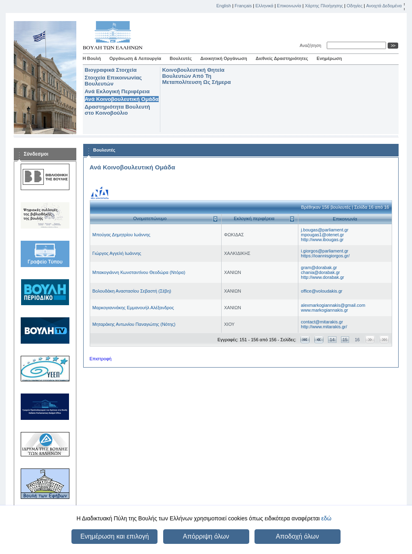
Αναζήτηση (312, 45)
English (223, 5)
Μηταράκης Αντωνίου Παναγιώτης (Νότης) (134, 324)
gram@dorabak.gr (319, 267)
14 (332, 339)
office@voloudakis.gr (321, 291)
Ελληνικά (264, 5)
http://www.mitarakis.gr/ (324, 326)
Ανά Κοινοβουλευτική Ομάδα (122, 99)
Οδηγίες (354, 5)
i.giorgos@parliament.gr (324, 250)
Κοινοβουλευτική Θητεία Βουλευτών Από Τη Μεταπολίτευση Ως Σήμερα (196, 76)
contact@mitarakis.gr (322, 321)
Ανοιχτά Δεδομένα (384, 5)
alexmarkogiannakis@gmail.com (333, 305)
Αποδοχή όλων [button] (297, 536)
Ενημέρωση (329, 58)
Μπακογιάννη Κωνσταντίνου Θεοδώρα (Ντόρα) (139, 272)
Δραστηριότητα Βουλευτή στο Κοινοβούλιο (117, 110)
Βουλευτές (181, 58)
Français (243, 5)
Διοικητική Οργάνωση (223, 58)
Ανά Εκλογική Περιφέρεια (117, 91)
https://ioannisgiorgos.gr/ (325, 255)
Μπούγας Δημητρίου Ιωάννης (122, 234)
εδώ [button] (326, 518)
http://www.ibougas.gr (322, 239)
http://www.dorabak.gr (322, 277)
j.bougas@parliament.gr (324, 229)
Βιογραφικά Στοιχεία (111, 70)
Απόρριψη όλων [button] (206, 536)
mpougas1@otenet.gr (322, 234)
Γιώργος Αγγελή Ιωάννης (117, 253)
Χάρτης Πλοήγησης (324, 5)
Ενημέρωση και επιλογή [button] (114, 536)
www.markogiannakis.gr (324, 310)
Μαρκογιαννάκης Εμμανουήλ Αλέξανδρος (133, 307)
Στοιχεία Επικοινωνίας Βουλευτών (113, 81)
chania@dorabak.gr (320, 272)
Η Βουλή (92, 58)
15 (345, 339)
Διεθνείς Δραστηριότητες (282, 58)
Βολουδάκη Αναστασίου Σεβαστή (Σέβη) (132, 291)
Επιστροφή (101, 358)
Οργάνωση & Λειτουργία (135, 58)
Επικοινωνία (289, 5)
